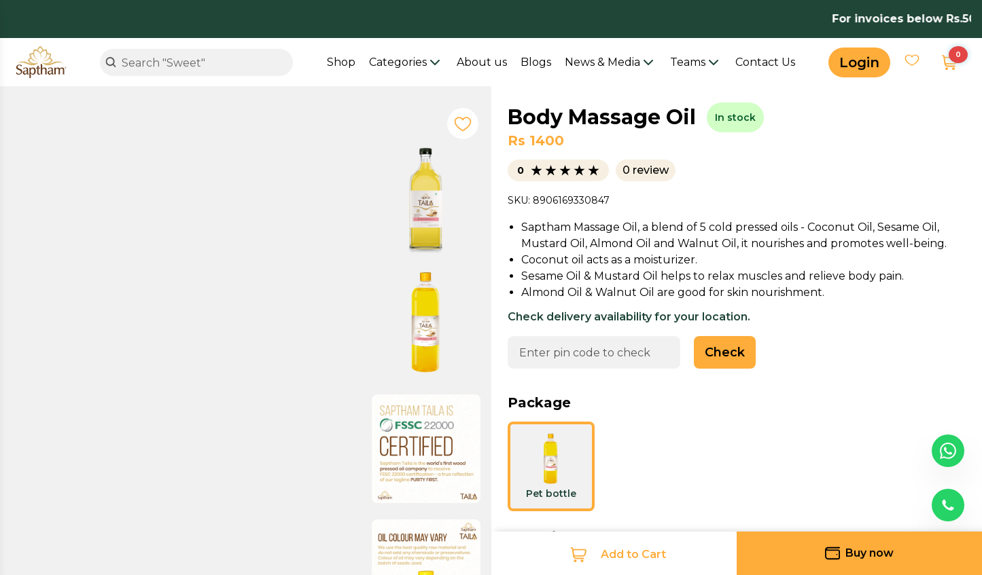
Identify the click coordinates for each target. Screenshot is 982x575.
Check (725, 352)
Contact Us (765, 62)
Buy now (859, 553)
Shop (341, 62)
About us (482, 62)
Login (859, 62)
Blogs (536, 62)
